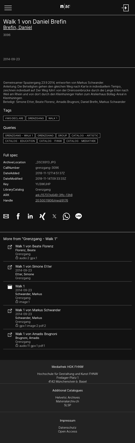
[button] (8, 8)
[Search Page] (66, 7)
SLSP (67, 405)
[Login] (125, 12)
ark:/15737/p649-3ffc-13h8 (54, 195)
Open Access (67, 431)
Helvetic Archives (67, 397)
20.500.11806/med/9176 (51, 200)
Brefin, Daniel (17, 27)
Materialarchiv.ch (67, 401)
